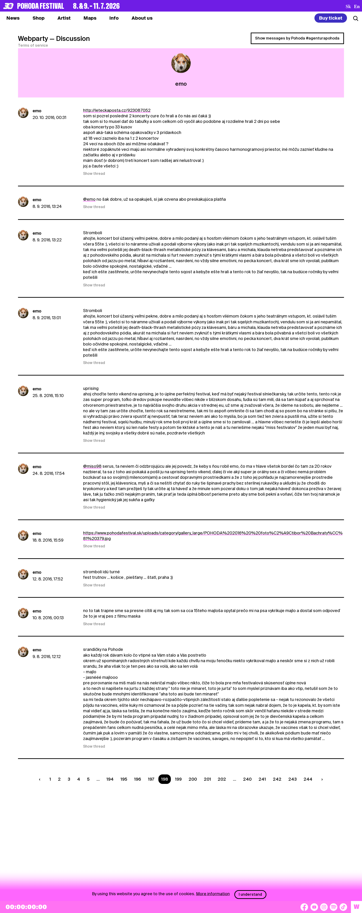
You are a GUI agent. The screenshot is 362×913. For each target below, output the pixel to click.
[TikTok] (343, 907)
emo (37, 110)
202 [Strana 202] (222, 779)
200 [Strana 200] (193, 779)
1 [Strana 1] (50, 779)
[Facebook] (304, 907)
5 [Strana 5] (88, 779)
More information (213, 893)
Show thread (94, 174)
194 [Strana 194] (110, 779)
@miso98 (92, 466)
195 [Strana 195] (124, 779)
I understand (250, 894)
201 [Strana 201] (207, 779)
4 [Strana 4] (78, 779)
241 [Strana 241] (262, 779)
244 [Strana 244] (308, 779)
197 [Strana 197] (151, 779)
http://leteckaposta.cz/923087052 (117, 110)
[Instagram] (324, 907)
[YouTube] (314, 907)
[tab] (38, 18)
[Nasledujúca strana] (321, 779)
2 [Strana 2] (59, 779)
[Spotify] (334, 907)
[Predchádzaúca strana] (40, 779)
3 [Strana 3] (69, 779)
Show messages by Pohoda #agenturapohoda (297, 38)
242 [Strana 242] (277, 779)
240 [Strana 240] (247, 779)
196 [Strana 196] (137, 779)
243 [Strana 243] (292, 779)
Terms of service (33, 45)
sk (348, 6)
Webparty (33, 38)
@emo (89, 199)
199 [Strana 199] (178, 779)
